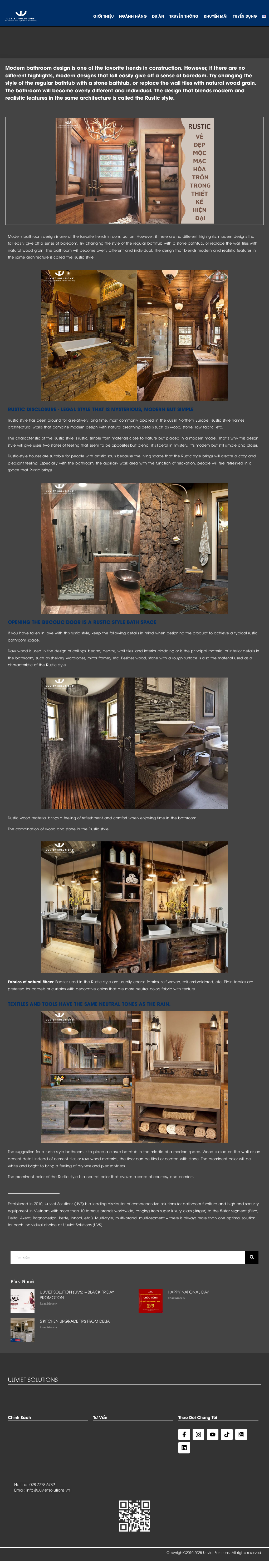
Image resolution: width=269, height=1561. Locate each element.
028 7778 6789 (42, 1484)
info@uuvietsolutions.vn (48, 1489)
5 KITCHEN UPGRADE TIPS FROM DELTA (75, 1320)
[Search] (251, 1257)
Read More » (48, 1303)
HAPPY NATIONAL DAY (188, 1291)
